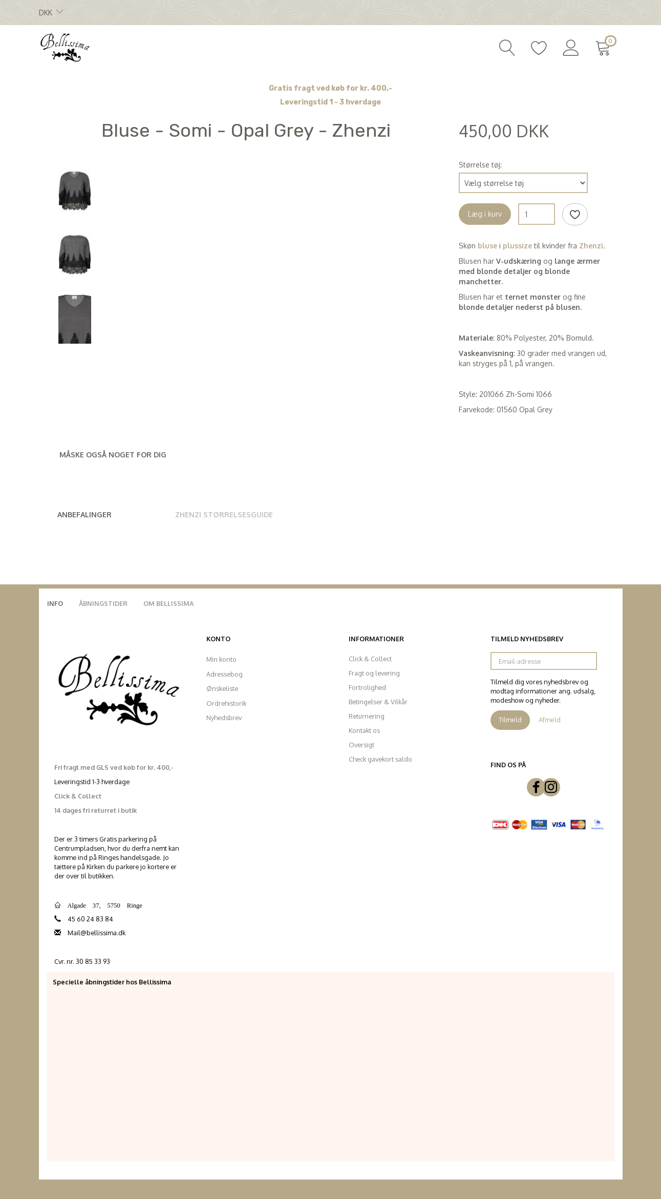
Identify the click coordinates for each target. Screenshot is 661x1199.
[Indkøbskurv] (605, 46)
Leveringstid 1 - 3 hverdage (330, 102)
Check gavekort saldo (380, 759)
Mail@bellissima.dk (96, 933)
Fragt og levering (374, 673)
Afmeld (550, 720)
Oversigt (361, 745)
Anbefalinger (84, 514)
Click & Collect (370, 659)
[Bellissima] (64, 46)
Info (55, 603)
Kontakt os (364, 730)
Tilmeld (510, 720)
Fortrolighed (367, 687)
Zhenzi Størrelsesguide (224, 514)
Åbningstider (103, 603)
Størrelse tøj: (480, 164)
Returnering (367, 716)
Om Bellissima (168, 603)
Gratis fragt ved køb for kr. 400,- (330, 88)
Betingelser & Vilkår (378, 702)
